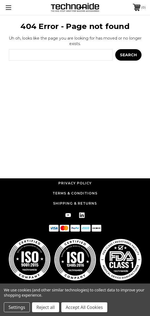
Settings (16, 307)
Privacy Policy (75, 183)
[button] (75, 259)
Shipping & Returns (75, 203)
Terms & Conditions (75, 193)
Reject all (45, 307)
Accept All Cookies (84, 307)
